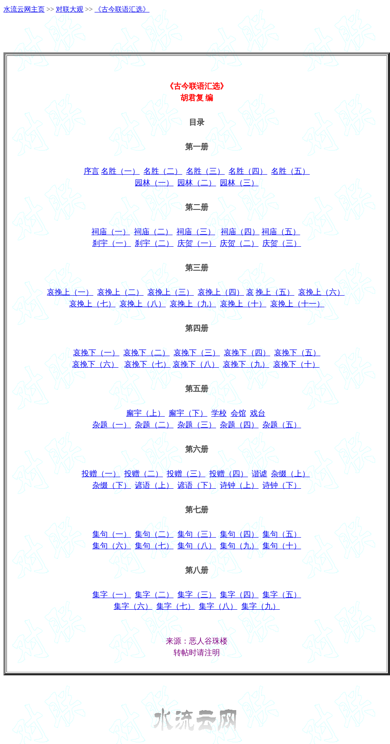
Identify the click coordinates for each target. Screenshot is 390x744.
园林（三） (239, 182)
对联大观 (69, 9)
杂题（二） (154, 424)
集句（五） (281, 534)
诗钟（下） (281, 485)
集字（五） (281, 594)
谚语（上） (154, 485)
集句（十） (281, 545)
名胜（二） (162, 171)
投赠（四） (228, 473)
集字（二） (154, 594)
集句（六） (111, 545)
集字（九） (260, 606)
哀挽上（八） (142, 303)
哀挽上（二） (120, 292)
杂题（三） (196, 424)
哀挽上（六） (321, 292)
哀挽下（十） (296, 364)
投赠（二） (143, 473)
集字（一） (111, 594)
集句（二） (154, 534)
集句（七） (154, 545)
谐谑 (259, 473)
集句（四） (239, 534)
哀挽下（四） (247, 352)
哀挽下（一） (96, 352)
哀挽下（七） (147, 364)
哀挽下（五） (297, 352)
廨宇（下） (188, 413)
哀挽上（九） (193, 303)
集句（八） (196, 545)
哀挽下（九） (246, 364)
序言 (91, 171)
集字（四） (239, 594)
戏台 (257, 413)
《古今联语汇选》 (121, 9)
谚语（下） (196, 485)
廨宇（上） (145, 413)
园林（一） (154, 182)
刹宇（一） (111, 243)
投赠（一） (101, 473)
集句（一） (111, 534)
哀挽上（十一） (297, 303)
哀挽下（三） (197, 352)
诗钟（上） (239, 485)
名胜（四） (248, 171)
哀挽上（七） (92, 303)
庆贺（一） (196, 243)
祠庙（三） (196, 231)
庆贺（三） (281, 243)
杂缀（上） (290, 473)
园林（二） (196, 182)
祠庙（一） (110, 231)
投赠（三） (186, 473)
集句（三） (196, 534)
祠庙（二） (153, 231)
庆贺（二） (239, 243)
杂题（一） (111, 424)
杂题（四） (239, 424)
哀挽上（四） (221, 292)
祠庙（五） (281, 231)
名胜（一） (120, 171)
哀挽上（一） (70, 292)
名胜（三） (205, 171)
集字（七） (175, 606)
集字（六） (133, 606)
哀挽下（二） (146, 352)
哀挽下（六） (95, 364)
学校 (219, 413)
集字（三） (196, 594)
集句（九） (239, 545)
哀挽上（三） (170, 292)
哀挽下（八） (196, 364)
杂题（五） (281, 424)
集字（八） (218, 606)
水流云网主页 (24, 9)
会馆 (238, 413)
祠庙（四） (240, 231)
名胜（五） (290, 171)
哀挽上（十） (243, 303)
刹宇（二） (154, 243)
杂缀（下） (111, 485)
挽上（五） (275, 292)
